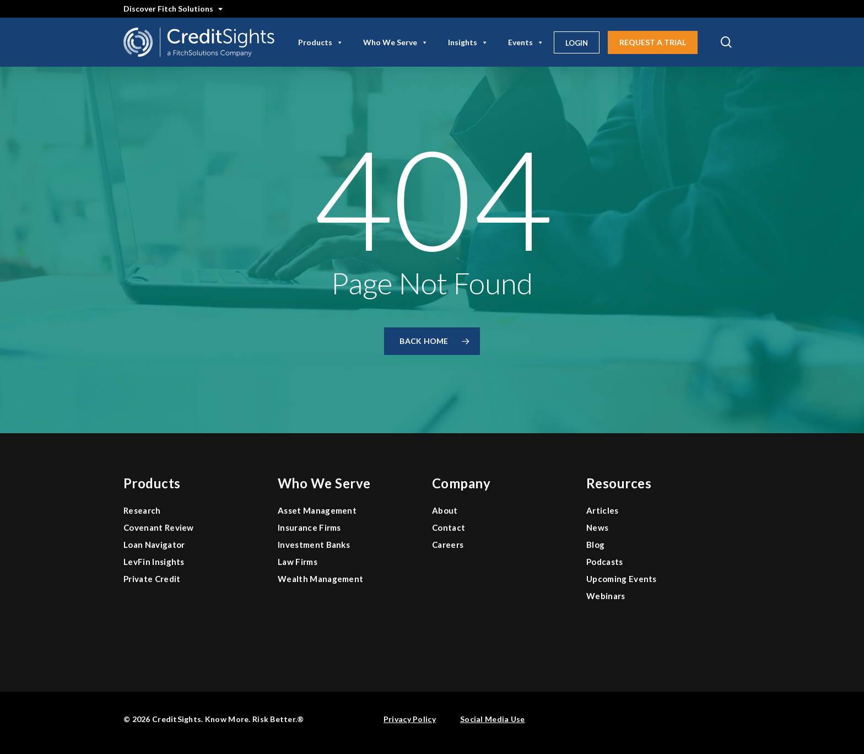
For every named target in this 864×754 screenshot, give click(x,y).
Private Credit (151, 579)
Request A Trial (652, 42)
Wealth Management (320, 579)
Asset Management (317, 510)
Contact (448, 527)
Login (576, 43)
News (597, 527)
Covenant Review (158, 527)
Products (320, 42)
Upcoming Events (621, 579)
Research (142, 510)
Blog (595, 545)
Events (526, 42)
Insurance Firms (309, 527)
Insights (468, 42)
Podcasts (604, 562)
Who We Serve (395, 42)
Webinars (605, 596)
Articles (602, 510)
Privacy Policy (410, 719)
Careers (447, 545)
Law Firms (297, 562)
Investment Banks (314, 545)
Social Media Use (492, 719)
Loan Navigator (154, 545)
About (445, 510)
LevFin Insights (154, 562)
